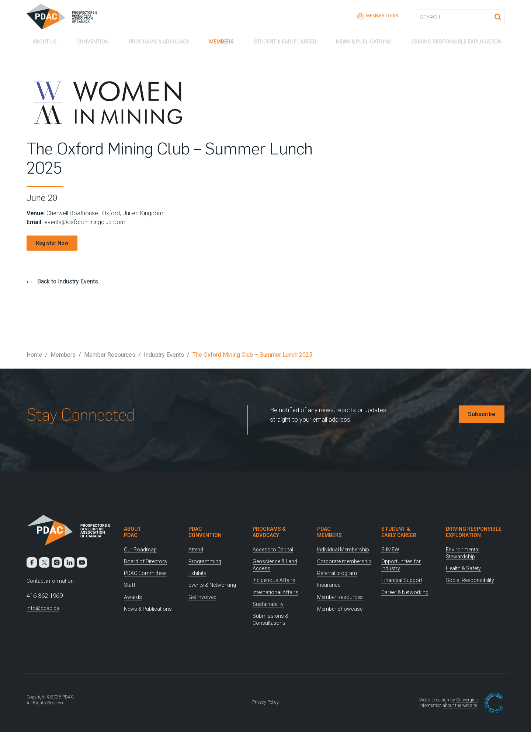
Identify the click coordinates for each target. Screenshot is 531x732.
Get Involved (202, 597)
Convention (88, 40)
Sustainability (268, 604)
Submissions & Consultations (270, 619)
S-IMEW (390, 550)
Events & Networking (212, 585)
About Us (39, 40)
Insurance (328, 585)
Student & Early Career (285, 40)
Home (34, 354)
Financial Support (401, 580)
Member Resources (109, 354)
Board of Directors (145, 561)
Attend (195, 550)
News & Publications (365, 40)
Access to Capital (273, 550)
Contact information (50, 581)
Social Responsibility (470, 580)
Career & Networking (404, 592)
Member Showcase (339, 609)
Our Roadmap (140, 550)
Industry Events (164, 354)
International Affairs (275, 592)
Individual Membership (343, 550)
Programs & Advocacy (156, 40)
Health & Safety (463, 568)
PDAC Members (329, 532)
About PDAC (133, 532)
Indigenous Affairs (274, 580)
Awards (133, 597)
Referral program (337, 573)
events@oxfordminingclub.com (84, 222)
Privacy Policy (265, 702)
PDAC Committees (145, 573)
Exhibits (197, 573)
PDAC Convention (205, 532)
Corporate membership (344, 561)
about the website (460, 705)
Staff (129, 585)
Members (220, 40)
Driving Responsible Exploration (459, 40)
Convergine (467, 700)
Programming (204, 561)
